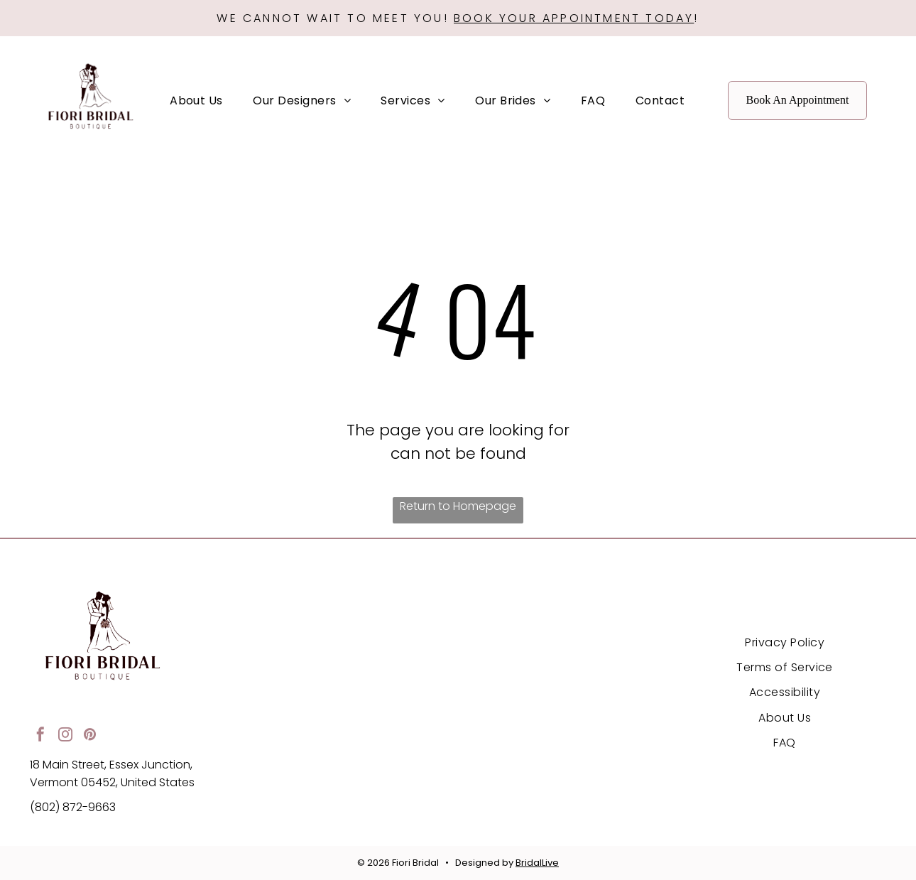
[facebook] (40, 736)
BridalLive (537, 862)
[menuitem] (196, 100)
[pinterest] (90, 736)
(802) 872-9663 (73, 807)
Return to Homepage (458, 506)
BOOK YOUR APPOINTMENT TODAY (574, 18)
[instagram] (65, 736)
